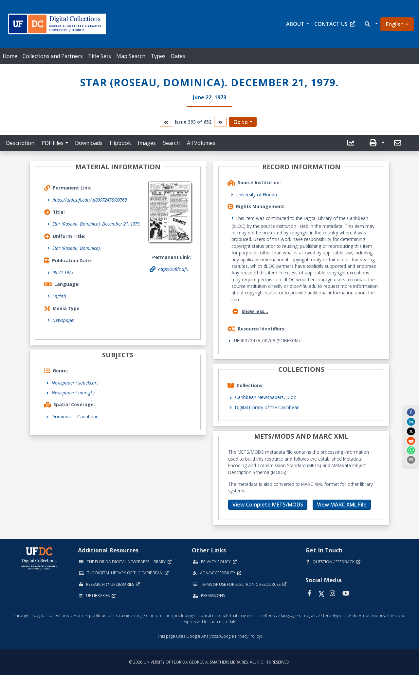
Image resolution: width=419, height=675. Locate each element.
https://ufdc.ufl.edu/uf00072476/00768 (89, 200)
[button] (370, 24)
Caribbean (88, 416)
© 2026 (209, 662)
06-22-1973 (62, 272)
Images (147, 143)
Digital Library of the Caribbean (267, 407)
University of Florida (256, 194)
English (395, 24)
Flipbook (120, 143)
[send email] (411, 459)
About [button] (295, 24)
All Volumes (201, 143)
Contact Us (334, 24)
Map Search (130, 56)
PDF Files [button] (53, 143)
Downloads (88, 143)
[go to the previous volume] (166, 122)
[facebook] (411, 411)
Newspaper (63, 320)
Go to (240, 122)
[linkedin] (411, 421)
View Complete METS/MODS (267, 504)
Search (171, 143)
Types (158, 56)
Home (10, 56)
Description (20, 143)
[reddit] (411, 440)
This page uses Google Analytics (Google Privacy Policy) (209, 636)
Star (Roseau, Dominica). (76, 248)
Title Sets (99, 56)
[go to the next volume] (220, 122)
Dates (178, 56)
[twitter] (411, 431)
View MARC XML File (342, 504)
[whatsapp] (411, 450)
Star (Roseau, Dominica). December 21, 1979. (96, 224)
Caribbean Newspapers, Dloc (265, 397)
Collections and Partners (53, 56)
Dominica (61, 416)
